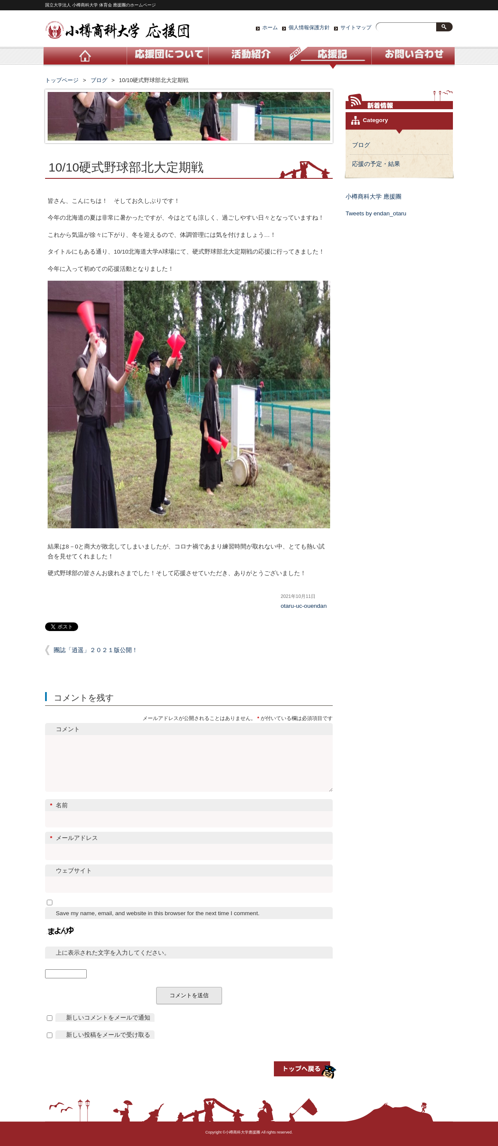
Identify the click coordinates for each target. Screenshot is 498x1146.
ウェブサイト (74, 881)
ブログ (330, 58)
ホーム (270, 27)
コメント (68, 729)
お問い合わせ (412, 58)
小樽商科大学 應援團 (373, 196)
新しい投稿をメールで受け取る (108, 1045)
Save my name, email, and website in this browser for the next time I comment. (157, 923)
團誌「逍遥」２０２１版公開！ (96, 650)
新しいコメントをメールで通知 (108, 1028)
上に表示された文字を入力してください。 (113, 963)
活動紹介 (249, 58)
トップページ (62, 80)
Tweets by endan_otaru (376, 213)
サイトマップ (355, 27)
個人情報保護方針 (309, 27)
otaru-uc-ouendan (304, 606)
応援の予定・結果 (376, 164)
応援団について (167, 58)
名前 (189, 816)
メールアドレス (189, 848)
